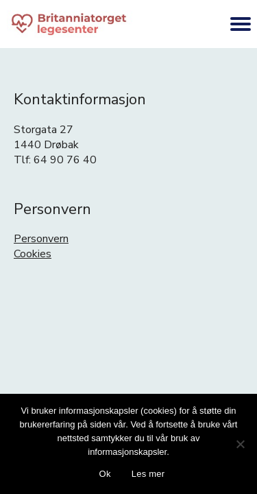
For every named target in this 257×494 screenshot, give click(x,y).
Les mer (148, 474)
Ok (105, 474)
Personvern (41, 238)
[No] (240, 444)
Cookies (32, 253)
